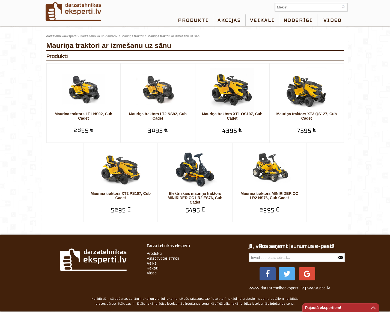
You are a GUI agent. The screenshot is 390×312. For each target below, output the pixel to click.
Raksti (153, 268)
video (332, 20)
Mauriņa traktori (132, 36)
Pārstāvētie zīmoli (163, 258)
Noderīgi (298, 20)
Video (152, 273)
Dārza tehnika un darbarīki (99, 36)
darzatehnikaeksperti (61, 36)
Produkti (193, 20)
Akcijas (229, 20)
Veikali (262, 20)
